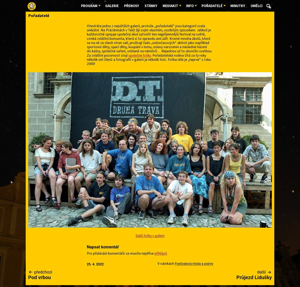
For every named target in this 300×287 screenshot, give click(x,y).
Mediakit (170, 6)
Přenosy (131, 6)
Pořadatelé (212, 6)
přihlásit (161, 253)
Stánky (151, 6)
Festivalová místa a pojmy (194, 264)
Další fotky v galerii (150, 235)
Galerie (112, 6)
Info (190, 6)
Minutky (237, 6)
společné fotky (139, 55)
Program (89, 6)
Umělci (256, 6)
